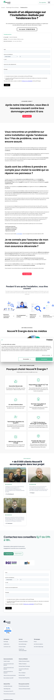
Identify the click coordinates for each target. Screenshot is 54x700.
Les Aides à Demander (8, 686)
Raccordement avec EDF (8, 677)
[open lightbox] (15, 474)
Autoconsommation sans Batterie (9, 664)
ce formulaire (19, 233)
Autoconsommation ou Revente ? (8, 672)
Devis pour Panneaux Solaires (24, 688)
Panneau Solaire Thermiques (24, 666)
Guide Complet (7, 661)
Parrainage (6, 641)
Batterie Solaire (22, 675)
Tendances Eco (23, 7)
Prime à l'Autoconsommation (9, 693)
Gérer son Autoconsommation (10, 675)
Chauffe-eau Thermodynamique (22, 650)
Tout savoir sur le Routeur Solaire (24, 669)
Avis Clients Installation (38, 644)
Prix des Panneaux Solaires (24, 686)
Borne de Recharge (22, 644)
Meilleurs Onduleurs (22, 663)
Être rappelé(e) (27, 116)
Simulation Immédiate (23, 641)
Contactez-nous (7, 646)
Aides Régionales (7, 688)
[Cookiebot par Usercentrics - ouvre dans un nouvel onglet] (47, 340)
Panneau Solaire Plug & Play (24, 677)
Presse (35, 641)
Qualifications (6, 644)
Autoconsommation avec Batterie (9, 668)
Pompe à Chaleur (22, 646)
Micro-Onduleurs (22, 672)
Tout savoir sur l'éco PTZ (8, 691)
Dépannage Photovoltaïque (12, 7)
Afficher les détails (46, 355)
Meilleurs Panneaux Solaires (24, 661)
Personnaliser (27, 359)
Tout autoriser (44, 359)
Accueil (3, 7)
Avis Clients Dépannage (38, 646)
